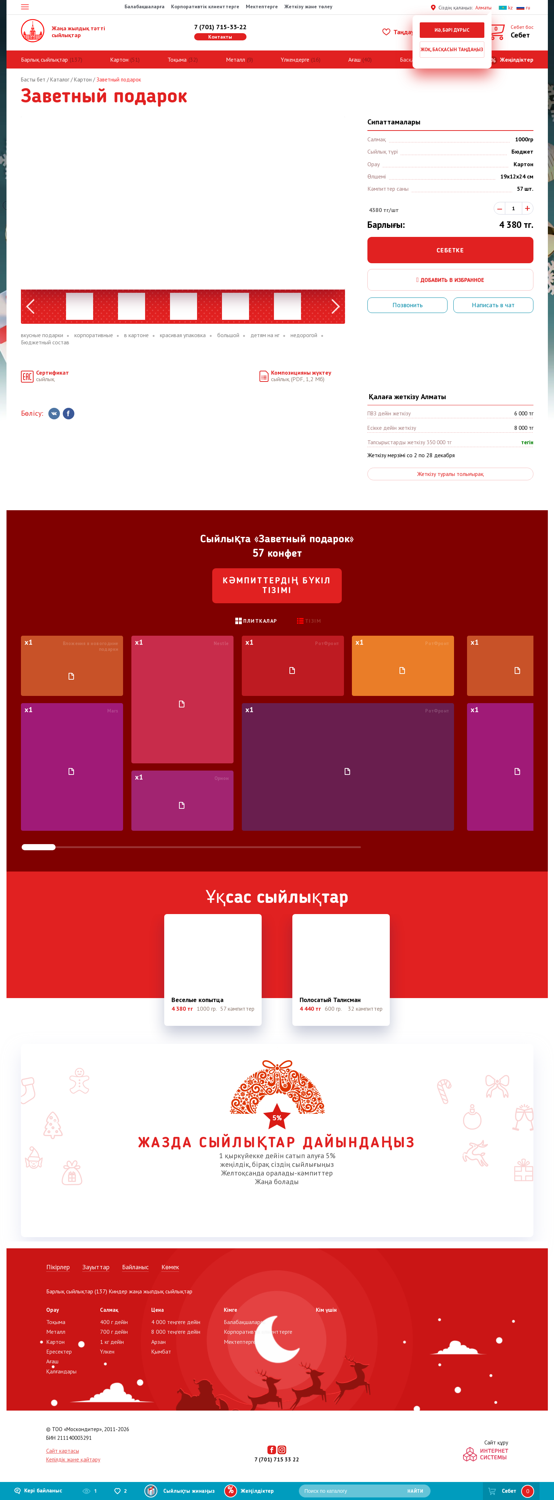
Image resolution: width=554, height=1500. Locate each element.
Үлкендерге (295, 59)
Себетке (450, 250)
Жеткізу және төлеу (308, 6)
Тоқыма (177, 59)
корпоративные (93, 335)
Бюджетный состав (45, 342)
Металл (235, 59)
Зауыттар (95, 1267)
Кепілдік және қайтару (73, 1459)
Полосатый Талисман (330, 1000)
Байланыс (135, 1267)
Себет (509, 1491)
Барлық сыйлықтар (44, 59)
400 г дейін (114, 1321)
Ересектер (59, 1351)
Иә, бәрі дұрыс (452, 30)
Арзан (158, 1341)
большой (228, 335)
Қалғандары (61, 1371)
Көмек (170, 1267)
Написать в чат (493, 305)
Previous (30, 306)
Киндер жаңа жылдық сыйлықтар (150, 1291)
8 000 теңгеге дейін (175, 1331)
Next (335, 306)
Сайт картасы (62, 1450)
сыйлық (52, 376)
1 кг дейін (112, 1341)
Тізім (313, 621)
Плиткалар (260, 621)
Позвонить (407, 305)
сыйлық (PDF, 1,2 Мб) (301, 376)
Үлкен (107, 1351)
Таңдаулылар (407, 32)
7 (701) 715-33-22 (220, 27)
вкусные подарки (42, 335)
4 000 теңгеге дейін (175, 1321)
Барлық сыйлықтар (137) (76, 1291)
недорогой (304, 335)
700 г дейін (114, 1331)
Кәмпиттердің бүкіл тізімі (277, 586)
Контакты (220, 37)
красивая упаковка (183, 335)
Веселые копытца (197, 1000)
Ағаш (354, 59)
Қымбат (161, 1351)
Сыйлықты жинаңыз (189, 1491)
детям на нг (264, 335)
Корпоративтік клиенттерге (205, 6)
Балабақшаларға (145, 6)
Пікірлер (58, 1267)
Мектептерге (262, 6)
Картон (119, 59)
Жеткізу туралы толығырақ (450, 473)
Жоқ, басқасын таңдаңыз (451, 50)
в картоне (136, 335)
